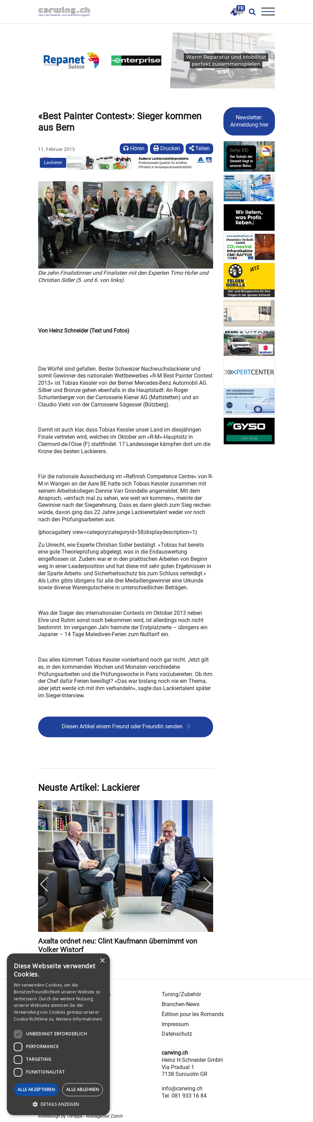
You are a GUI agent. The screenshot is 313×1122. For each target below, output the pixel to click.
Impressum (175, 1024)
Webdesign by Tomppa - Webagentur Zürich (80, 1116)
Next (207, 884)
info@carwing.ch (182, 1088)
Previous (43, 884)
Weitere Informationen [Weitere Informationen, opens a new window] (79, 1019)
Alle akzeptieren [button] (36, 1089)
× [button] (102, 960)
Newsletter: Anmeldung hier (249, 121)
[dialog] (58, 1034)
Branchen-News (180, 1004)
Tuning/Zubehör (181, 994)
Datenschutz (177, 1034)
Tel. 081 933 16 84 (184, 1095)
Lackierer (53, 162)
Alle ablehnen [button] (82, 1089)
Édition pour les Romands (193, 1014)
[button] (58, 1104)
